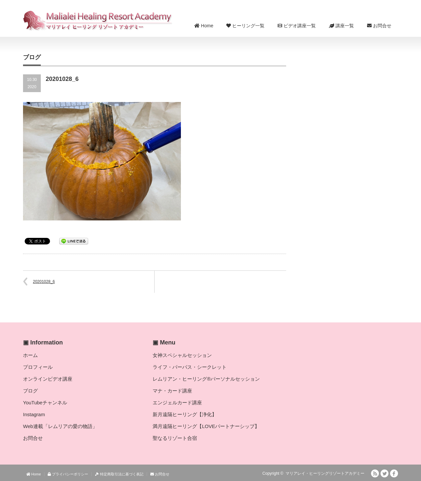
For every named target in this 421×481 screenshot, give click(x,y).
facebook (394, 473)
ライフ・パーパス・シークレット (190, 367)
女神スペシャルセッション (182, 355)
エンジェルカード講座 (177, 402)
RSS (375, 473)
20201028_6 (44, 281)
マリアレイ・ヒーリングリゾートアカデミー (324, 473)
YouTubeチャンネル (45, 402)
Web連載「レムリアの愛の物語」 (60, 426)
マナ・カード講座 (172, 390)
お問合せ (379, 25)
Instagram (34, 414)
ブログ (30, 390)
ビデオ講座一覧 (297, 25)
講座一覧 (341, 25)
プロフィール (38, 367)
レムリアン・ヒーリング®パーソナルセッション (206, 379)
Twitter (384, 473)
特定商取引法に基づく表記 (119, 474)
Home (203, 25)
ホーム (30, 355)
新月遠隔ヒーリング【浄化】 (185, 414)
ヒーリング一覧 (245, 25)
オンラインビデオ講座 (47, 379)
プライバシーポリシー (68, 474)
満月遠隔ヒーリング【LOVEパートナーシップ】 (206, 426)
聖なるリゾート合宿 (175, 438)
